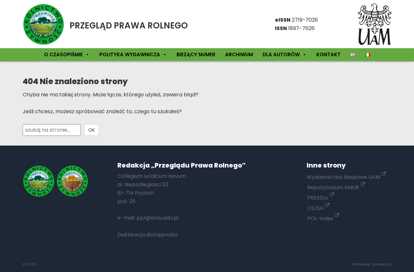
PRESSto (320, 197)
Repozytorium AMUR (336, 187)
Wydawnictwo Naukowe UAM (346, 177)
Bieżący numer (196, 54)
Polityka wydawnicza (133, 54)
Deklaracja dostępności (147, 234)
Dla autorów (285, 54)
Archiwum (239, 54)
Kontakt (328, 54)
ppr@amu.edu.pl (157, 218)
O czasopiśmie (67, 54)
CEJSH (318, 208)
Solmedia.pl (381, 264)
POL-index (323, 218)
